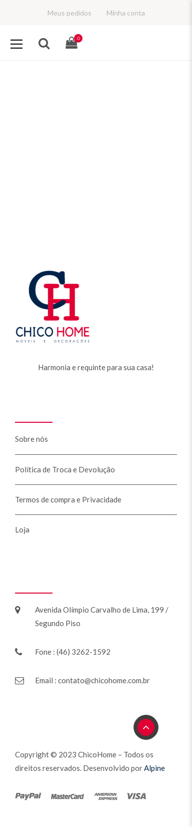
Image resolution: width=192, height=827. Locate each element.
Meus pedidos (70, 13)
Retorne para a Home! (96, 236)
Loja (22, 529)
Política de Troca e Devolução (65, 469)
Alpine (154, 767)
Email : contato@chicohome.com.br (92, 680)
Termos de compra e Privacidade (68, 499)
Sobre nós (31, 438)
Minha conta (125, 13)
